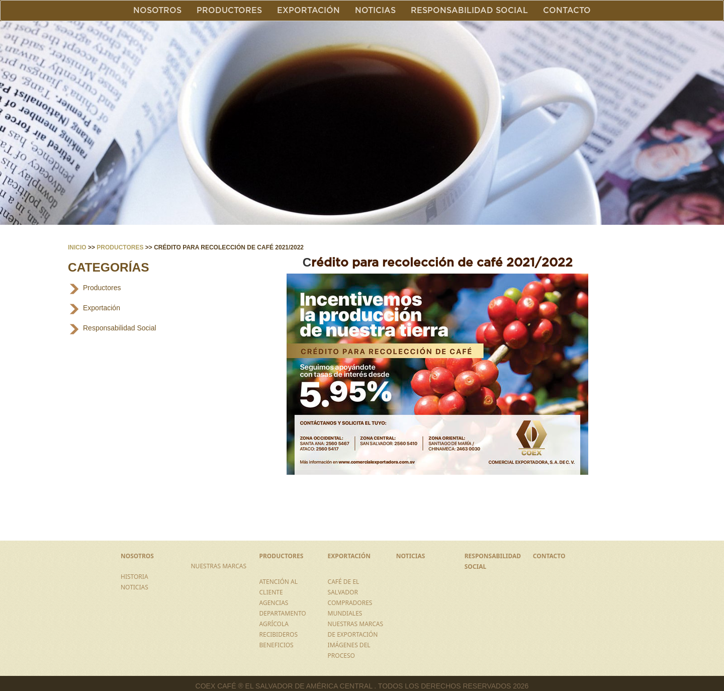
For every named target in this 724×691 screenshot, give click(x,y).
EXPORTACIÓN (349, 556)
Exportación (308, 11)
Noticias (375, 11)
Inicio (77, 247)
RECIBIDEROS (278, 634)
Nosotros (157, 11)
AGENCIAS (274, 602)
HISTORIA (134, 576)
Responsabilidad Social (469, 11)
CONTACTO (549, 556)
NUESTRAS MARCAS (218, 566)
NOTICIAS (134, 587)
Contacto (567, 11)
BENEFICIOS (276, 645)
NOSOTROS (137, 556)
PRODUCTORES (281, 556)
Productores (229, 11)
